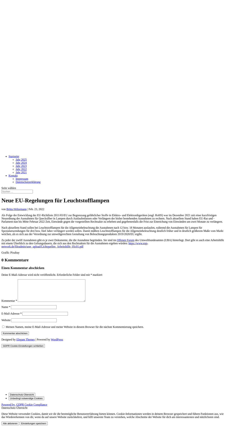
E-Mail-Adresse (11, 317)
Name (5, 311)
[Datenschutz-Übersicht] (22, 399)
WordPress (57, 343)
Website (5, 324)
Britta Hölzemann (16, 209)
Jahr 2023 (21, 165)
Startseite (14, 156)
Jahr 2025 (21, 159)
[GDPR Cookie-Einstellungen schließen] (23, 350)
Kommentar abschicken (15, 337)
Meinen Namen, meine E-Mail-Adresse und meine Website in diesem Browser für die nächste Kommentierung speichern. (75, 331)
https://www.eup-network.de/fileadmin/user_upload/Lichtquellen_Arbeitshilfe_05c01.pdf (74, 245)
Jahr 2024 (21, 162)
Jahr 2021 (21, 172)
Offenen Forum (125, 240)
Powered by (24, 408)
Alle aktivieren (10, 427)
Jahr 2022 (21, 169)
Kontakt (13, 175)
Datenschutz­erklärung (28, 181)
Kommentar (9, 305)
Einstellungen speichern (33, 427)
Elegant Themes (25, 343)
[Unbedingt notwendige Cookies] (26, 403)
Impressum (22, 178)
